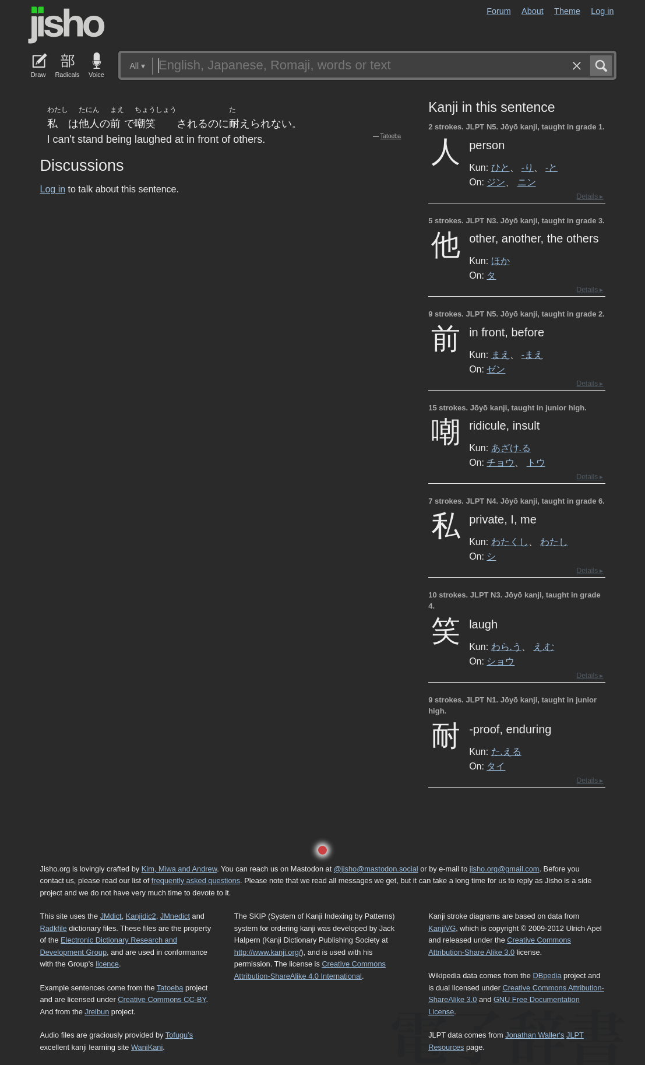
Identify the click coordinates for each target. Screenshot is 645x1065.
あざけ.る (511, 447)
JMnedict (175, 916)
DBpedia (547, 975)
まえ (500, 354)
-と (551, 167)
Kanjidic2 (141, 916)
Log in (602, 11)
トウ (536, 462)
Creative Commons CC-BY (162, 999)
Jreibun (96, 1011)
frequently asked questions (195, 880)
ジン (496, 181)
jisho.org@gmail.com (505, 868)
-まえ (532, 354)
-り (527, 167)
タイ (496, 766)
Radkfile (53, 928)
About (532, 11)
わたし (554, 541)
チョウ (500, 462)
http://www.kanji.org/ (267, 952)
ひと (500, 167)
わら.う (506, 646)
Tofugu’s (179, 1035)
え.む (543, 646)
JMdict (111, 916)
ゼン (496, 369)
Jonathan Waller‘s (534, 1035)
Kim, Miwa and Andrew (179, 868)
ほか (500, 260)
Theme (567, 11)
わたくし (509, 541)
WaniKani (147, 1047)
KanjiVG (442, 928)
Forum (499, 11)
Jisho (66, 25)
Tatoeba (390, 136)
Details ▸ (589, 196)
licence (107, 963)
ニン (526, 181)
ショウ (500, 661)
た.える (506, 751)
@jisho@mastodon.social (376, 868)
